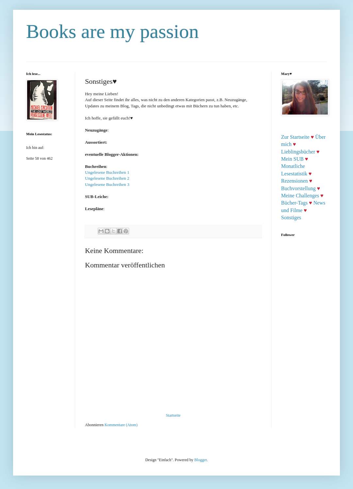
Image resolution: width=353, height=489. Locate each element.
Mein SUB (292, 159)
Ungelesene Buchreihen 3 (107, 184)
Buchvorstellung (298, 188)
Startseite (173, 415)
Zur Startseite (295, 137)
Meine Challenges (300, 195)
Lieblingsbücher (298, 151)
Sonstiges (291, 217)
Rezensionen (294, 181)
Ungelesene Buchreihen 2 (107, 178)
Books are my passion (112, 31)
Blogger (200, 460)
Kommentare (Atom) (121, 425)
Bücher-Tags (294, 203)
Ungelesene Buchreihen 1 (107, 172)
